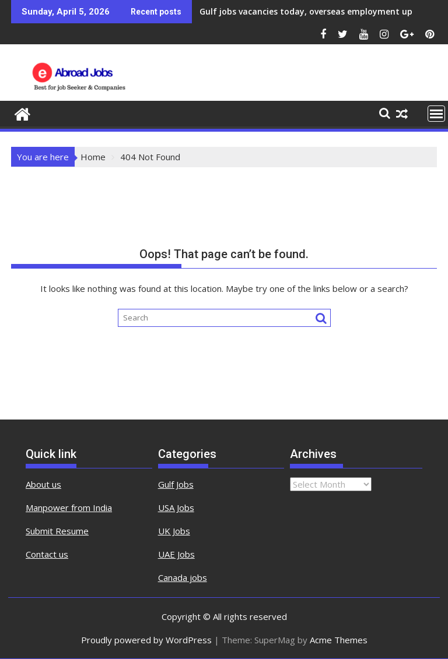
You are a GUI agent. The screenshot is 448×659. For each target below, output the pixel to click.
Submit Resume (57, 531)
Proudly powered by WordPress (146, 640)
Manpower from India (69, 507)
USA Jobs (176, 507)
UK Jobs (174, 531)
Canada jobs (182, 577)
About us (43, 484)
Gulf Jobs (176, 484)
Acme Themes (339, 640)
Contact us (47, 554)
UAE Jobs (176, 554)
